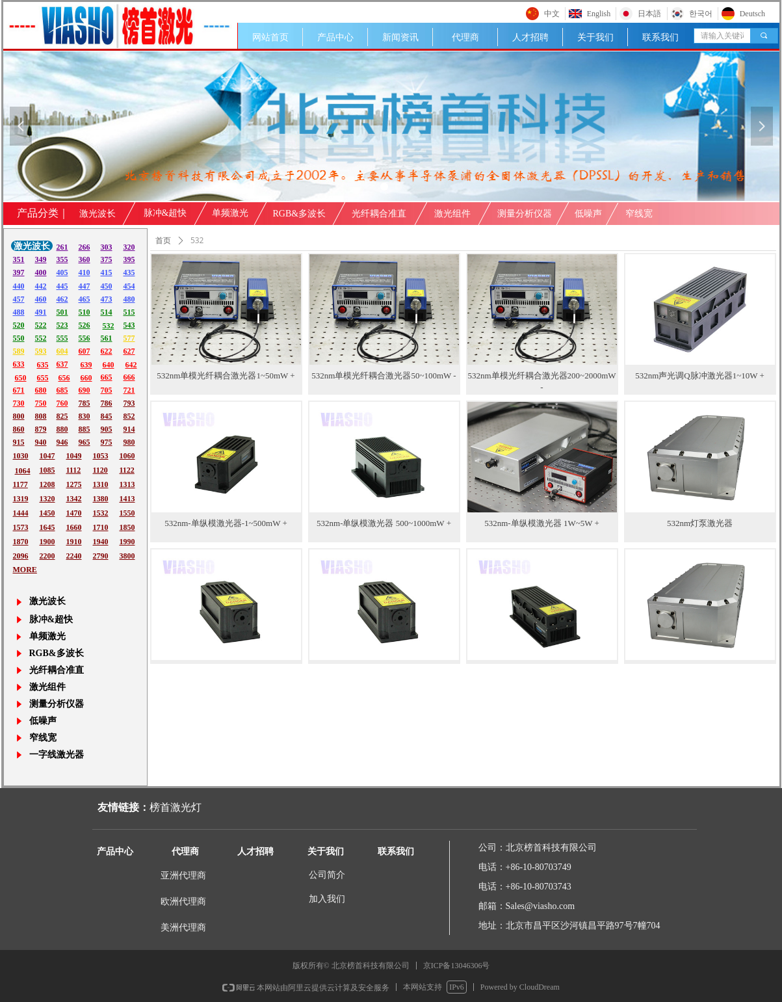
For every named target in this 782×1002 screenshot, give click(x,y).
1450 (47, 513)
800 (19, 416)
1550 (127, 513)
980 (129, 442)
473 (106, 299)
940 (41, 442)
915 (19, 442)
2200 (47, 555)
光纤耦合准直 (379, 213)
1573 (21, 527)
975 (106, 442)
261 (62, 247)
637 (62, 364)
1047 (47, 455)
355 (62, 259)
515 (129, 312)
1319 (21, 498)
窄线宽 (639, 213)
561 (106, 338)
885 (84, 429)
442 (41, 286)
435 (129, 272)
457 (19, 299)
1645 (47, 527)
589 (19, 351)
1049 (74, 455)
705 (106, 390)
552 (41, 338)
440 (19, 286)
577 (129, 338)
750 (41, 403)
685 (62, 390)
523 (62, 325)
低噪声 (588, 213)
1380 (101, 498)
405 (62, 272)
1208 (47, 484)
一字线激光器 (56, 754)
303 (106, 247)
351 (19, 259)
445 (62, 286)
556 (84, 338)
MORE (25, 569)
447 (84, 286)
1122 (127, 470)
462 (62, 299)
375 (106, 259)
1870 (21, 541)
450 (106, 286)
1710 (101, 527)
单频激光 (230, 213)
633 (19, 364)
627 (129, 351)
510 (84, 312)
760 (62, 403)
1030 (21, 455)
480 (129, 299)
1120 (100, 470)
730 (19, 403)
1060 (127, 455)
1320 (47, 498)
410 (84, 272)
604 (62, 351)
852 (129, 416)
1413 (127, 498)
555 (62, 338)
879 (41, 429)
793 (129, 403)
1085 (47, 470)
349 (41, 259)
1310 (101, 484)
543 (129, 325)
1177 (20, 484)
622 (106, 351)
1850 (127, 527)
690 (84, 390)
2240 (74, 555)
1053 (101, 455)
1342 (74, 498)
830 (84, 416)
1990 (127, 541)
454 (129, 286)
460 (41, 299)
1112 (73, 470)
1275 (74, 484)
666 (129, 377)
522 (41, 325)
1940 (101, 541)
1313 (127, 484)
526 (84, 325)
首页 (163, 240)
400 (41, 272)
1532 (101, 513)
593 (41, 351)
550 (19, 338)
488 (19, 312)
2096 (21, 555)
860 (19, 429)
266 (84, 247)
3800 (127, 555)
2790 (101, 555)
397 (19, 272)
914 (129, 429)
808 (41, 416)
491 (41, 312)
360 (84, 259)
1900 (47, 541)
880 (62, 429)
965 (84, 442)
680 (41, 390)
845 (106, 416)
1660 (74, 527)
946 (62, 442)
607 (84, 351)
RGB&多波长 (299, 213)
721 (129, 390)
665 (106, 377)
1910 (74, 541)
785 (84, 403)
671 (19, 390)
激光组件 (452, 213)
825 (62, 416)
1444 (21, 513)
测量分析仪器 (524, 213)
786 (106, 403)
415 (106, 272)
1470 (74, 513)
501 (62, 312)
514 (106, 312)
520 (19, 325)
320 (129, 247)
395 (129, 259)
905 (106, 429)
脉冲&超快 (165, 213)
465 (84, 299)
